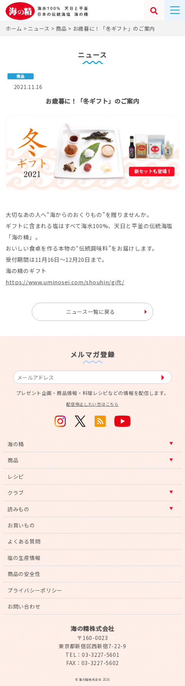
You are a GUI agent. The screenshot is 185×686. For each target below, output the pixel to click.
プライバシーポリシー (34, 590)
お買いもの (21, 525)
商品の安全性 (23, 574)
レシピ (15, 476)
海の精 (15, 444)
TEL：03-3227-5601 (92, 654)
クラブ (15, 492)
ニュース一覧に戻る (90, 311)
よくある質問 (23, 541)
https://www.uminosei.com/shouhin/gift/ (65, 282)
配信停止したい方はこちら (92, 404)
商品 (12, 460)
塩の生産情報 (23, 557)
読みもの (18, 509)
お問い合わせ (23, 606)
